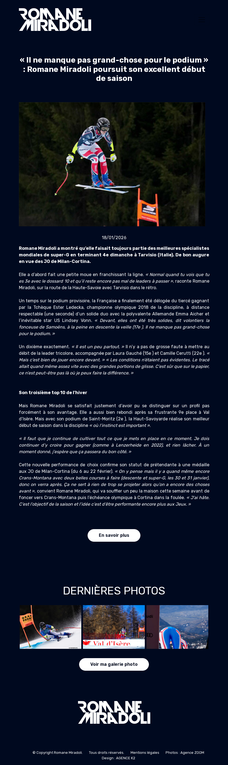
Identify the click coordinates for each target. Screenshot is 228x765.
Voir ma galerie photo (114, 664)
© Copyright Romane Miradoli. (58, 753)
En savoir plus (114, 535)
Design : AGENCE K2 (118, 758)
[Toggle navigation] (201, 19)
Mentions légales (145, 753)
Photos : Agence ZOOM (185, 753)
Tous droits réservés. (106, 753)
